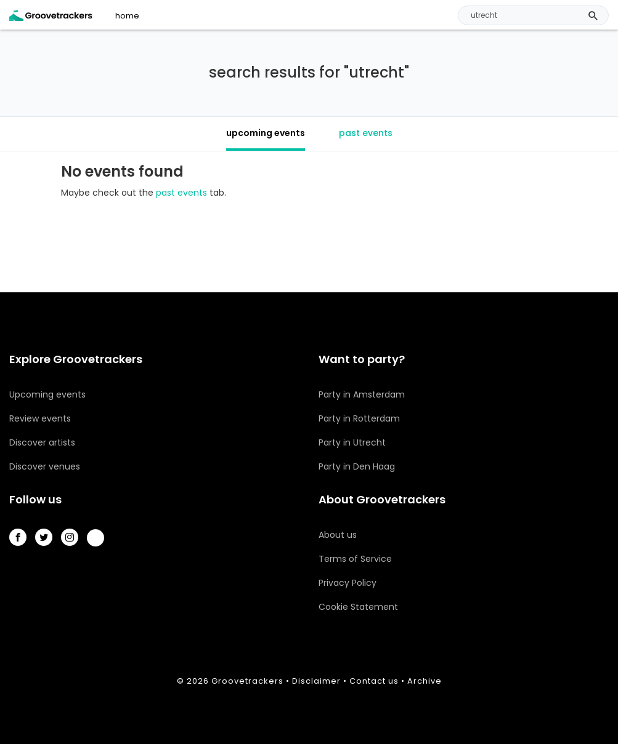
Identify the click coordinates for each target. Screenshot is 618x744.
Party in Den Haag (357, 466)
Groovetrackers (247, 681)
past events (365, 133)
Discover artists (42, 442)
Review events (40, 418)
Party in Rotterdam (359, 418)
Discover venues (44, 466)
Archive (424, 681)
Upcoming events (47, 394)
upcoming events (265, 133)
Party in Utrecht (352, 442)
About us (338, 535)
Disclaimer (316, 681)
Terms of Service (355, 559)
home (127, 16)
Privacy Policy (347, 583)
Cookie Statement (358, 607)
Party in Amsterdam (362, 394)
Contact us (374, 681)
